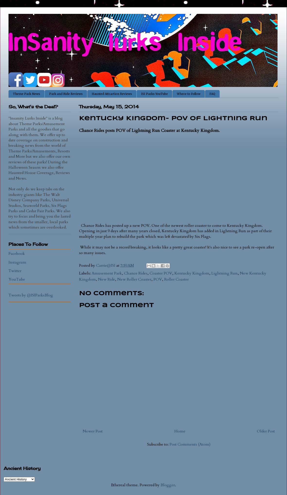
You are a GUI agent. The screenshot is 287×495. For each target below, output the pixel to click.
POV (157, 279)
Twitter (15, 271)
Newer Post (93, 431)
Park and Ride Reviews (66, 94)
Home (179, 431)
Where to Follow (188, 94)
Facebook (17, 253)
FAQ (212, 94)
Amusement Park (107, 273)
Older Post (266, 431)
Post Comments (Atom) (190, 444)
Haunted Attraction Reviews (112, 94)
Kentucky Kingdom (191, 273)
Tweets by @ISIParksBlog (31, 295)
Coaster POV (161, 273)
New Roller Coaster (134, 279)
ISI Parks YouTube (154, 94)
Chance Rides (135, 273)
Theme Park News (26, 94)
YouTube (17, 279)
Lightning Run (224, 273)
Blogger (168, 485)
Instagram (17, 262)
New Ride (106, 279)
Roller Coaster (176, 279)
